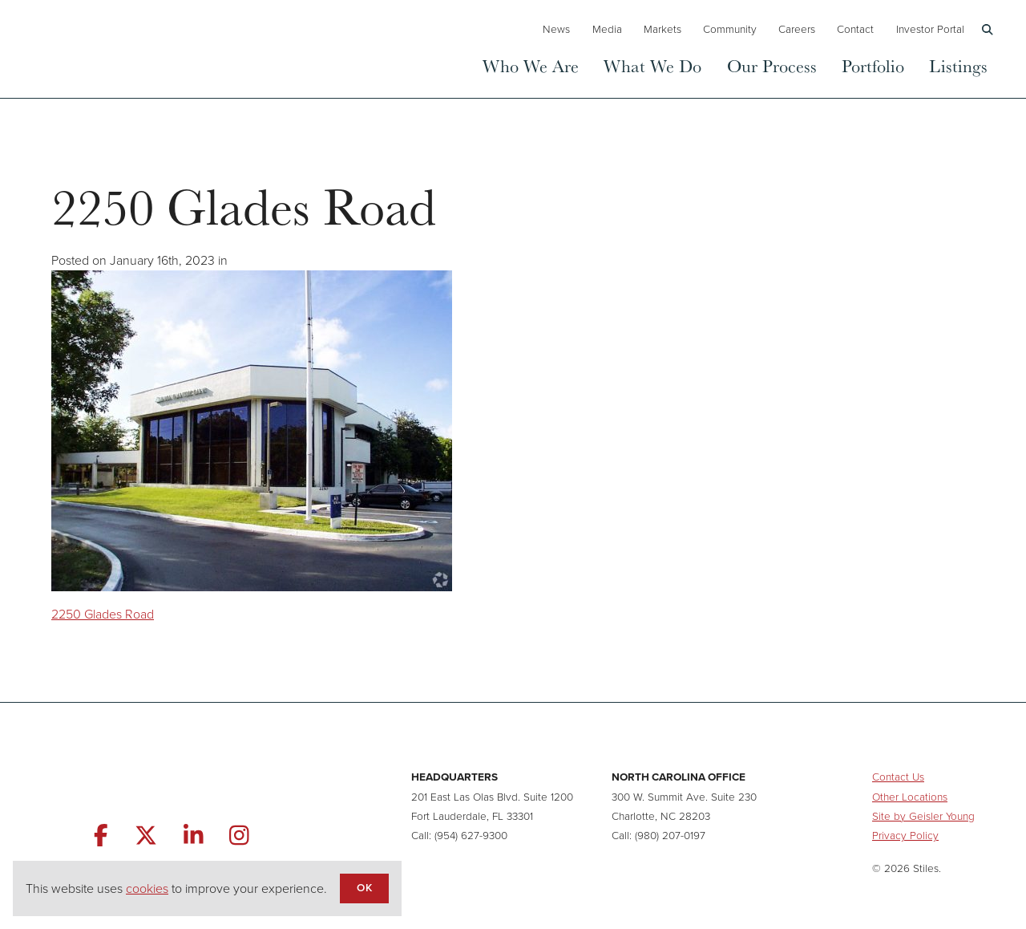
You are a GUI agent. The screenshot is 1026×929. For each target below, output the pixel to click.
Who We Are (531, 65)
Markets (662, 29)
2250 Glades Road (102, 614)
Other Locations (909, 797)
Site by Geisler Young (923, 816)
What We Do (652, 65)
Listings (958, 65)
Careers (796, 29)
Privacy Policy (905, 835)
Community (730, 29)
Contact (855, 29)
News (556, 29)
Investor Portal (930, 29)
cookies (147, 888)
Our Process (772, 65)
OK (364, 887)
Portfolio (873, 65)
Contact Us (898, 777)
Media (607, 29)
